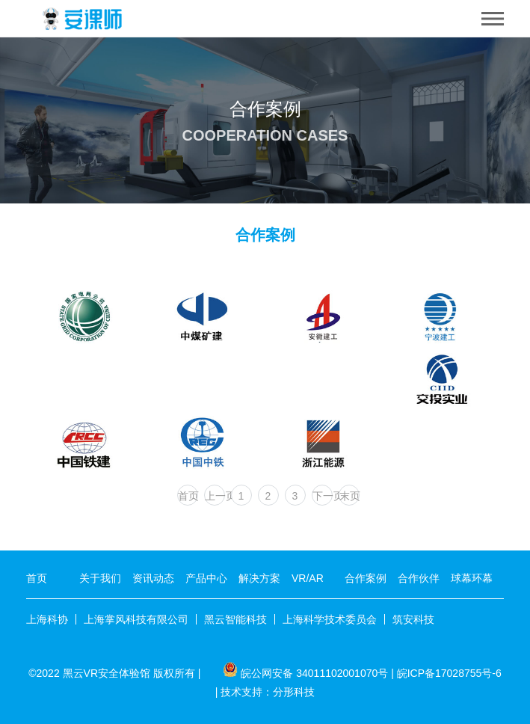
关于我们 (100, 578)
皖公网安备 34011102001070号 (314, 673)
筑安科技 (413, 619)
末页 (349, 496)
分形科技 (294, 692)
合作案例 (365, 578)
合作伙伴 (419, 578)
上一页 (215, 496)
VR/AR (308, 578)
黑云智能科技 (235, 619)
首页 (188, 496)
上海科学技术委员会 (330, 619)
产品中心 (206, 578)
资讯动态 (153, 578)
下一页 (322, 496)
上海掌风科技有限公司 (136, 619)
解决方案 (259, 578)
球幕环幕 (472, 578)
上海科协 (47, 619)
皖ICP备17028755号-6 (449, 673)
